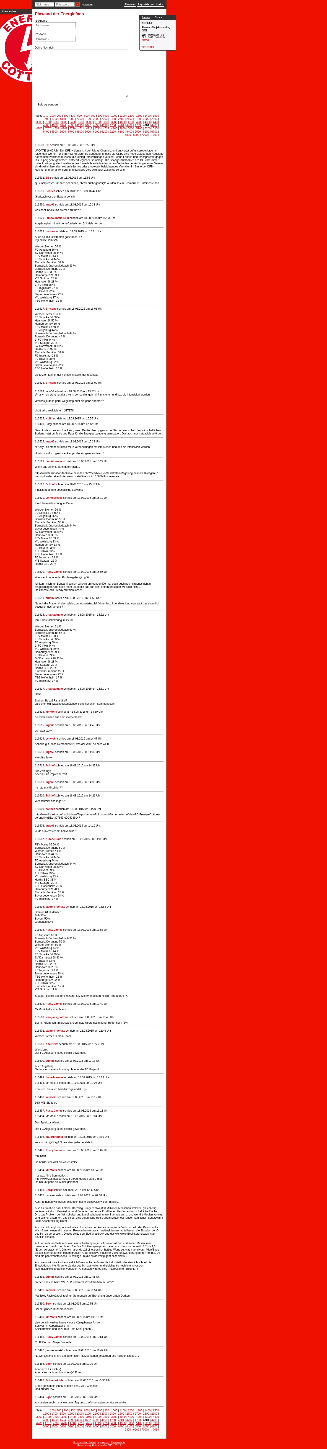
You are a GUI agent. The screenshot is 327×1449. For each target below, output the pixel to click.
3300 (64, 122)
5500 (55, 131)
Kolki (49, 418)
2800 (146, 119)
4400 (156, 122)
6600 (146, 131)
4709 (64, 128)
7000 (144, 134)
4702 (129, 125)
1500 (156, 115)
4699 (104, 125)
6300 (121, 131)
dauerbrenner (54, 1077)
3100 (48, 122)
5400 (46, 131)
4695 (71, 125)
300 (66, 115)
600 (86, 115)
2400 (113, 119)
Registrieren (146, 4)
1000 (114, 115)
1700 (55, 119)
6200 (113, 131)
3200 (56, 122)
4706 (39, 128)
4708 (56, 128)
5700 (71, 131)
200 (59, 115)
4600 (55, 125)
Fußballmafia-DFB (57, 218)
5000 (131, 128)
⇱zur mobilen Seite (84, 1442)
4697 (88, 125)
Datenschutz (118, 1442)
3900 (114, 122)
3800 (106, 122)
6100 (104, 131)
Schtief (50, 191)
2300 (104, 119)
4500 (46, 125)
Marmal (145, 40)
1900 (71, 119)
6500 (138, 131)
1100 (122, 115)
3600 (89, 122)
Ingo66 (50, 204)
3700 (98, 122)
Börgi (49, 1190)
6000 (96, 131)
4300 (148, 122)
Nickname (41, 20)
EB (47, 145)
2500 (121, 119)
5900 (88, 131)
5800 (79, 131)
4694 (63, 125)
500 (79, 115)
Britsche (51, 308)
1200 (131, 115)
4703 (138, 125)
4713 (98, 128)
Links (159, 4)
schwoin (51, 738)
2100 (88, 119)
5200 (148, 128)
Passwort (40, 34)
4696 (79, 125)
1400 (148, 115)
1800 (63, 119)
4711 (81, 128)
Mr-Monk (51, 711)
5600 (63, 131)
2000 (79, 119)
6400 (129, 131)
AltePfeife (52, 1044)
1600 (46, 119)
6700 (154, 131)
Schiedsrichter (55, 1380)
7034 (156, 134)
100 (52, 115)
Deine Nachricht (44, 47)
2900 (154, 119)
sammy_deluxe (55, 906)
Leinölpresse (54, 461)
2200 (96, 119)
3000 (39, 122)
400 (72, 115)
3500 (81, 122)
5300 (156, 128)
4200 (139, 122)
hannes (50, 231)
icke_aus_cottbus (57, 1017)
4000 (122, 122)
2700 (138, 119)
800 (100, 115)
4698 (96, 125)
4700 (113, 125)
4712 (89, 128)
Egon (49, 1303)
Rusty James (54, 571)
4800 (114, 128)
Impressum (103, 1442)
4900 (122, 128)
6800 (128, 134)
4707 (48, 128)
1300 (139, 115)
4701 (121, 125)
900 (106, 115)
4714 (106, 128)
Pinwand (130, 4)
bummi (50, 598)
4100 (131, 122)
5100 (139, 128)
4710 (73, 128)
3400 (73, 122)
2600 (129, 119)
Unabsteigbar (54, 614)
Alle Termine (148, 47)
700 (93, 115)
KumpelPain (53, 839)
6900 (136, 134)
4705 (154, 125)
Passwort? (87, 4)
